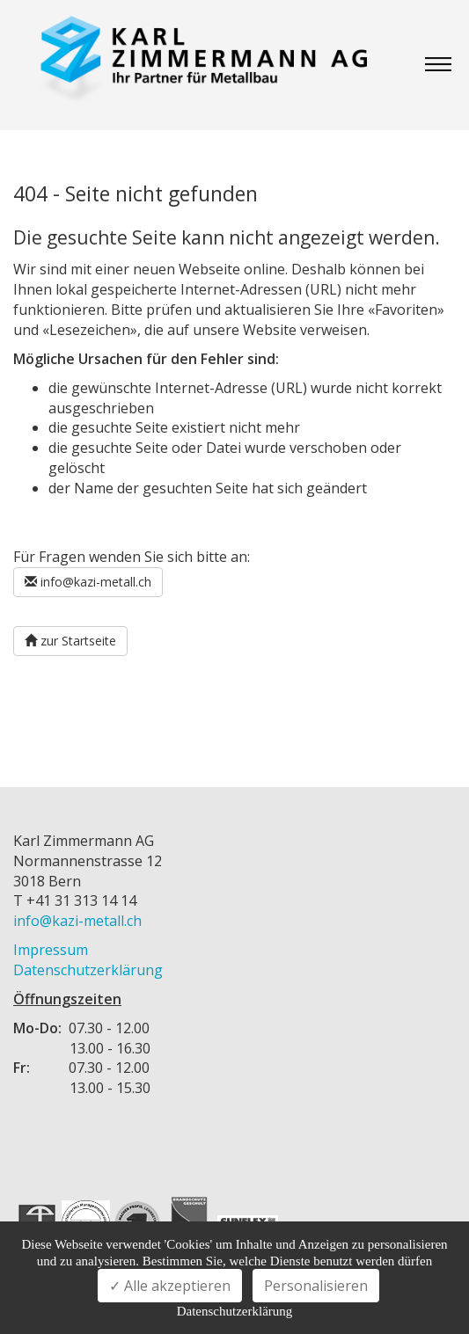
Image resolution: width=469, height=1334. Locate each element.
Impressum (50, 949)
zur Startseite (70, 640)
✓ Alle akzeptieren (170, 1285)
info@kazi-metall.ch (88, 581)
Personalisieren (316, 1285)
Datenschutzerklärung (88, 970)
